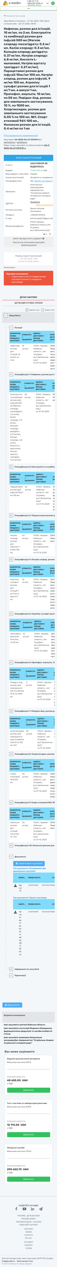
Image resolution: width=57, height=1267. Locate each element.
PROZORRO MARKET (28, 1219)
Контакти (28, 1235)
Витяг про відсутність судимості (28, 239)
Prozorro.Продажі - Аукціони (28, 1222)
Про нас (28, 1238)
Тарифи (28, 1248)
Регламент (28, 1242)
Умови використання (25, 1261)
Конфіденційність (8, 1261)
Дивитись (28, 1090)
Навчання (28, 1229)
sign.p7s (20, 888)
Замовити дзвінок (34, 5)
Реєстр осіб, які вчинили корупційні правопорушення (29, 243)
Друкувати (12, 1005)
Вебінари (28, 1245)
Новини (28, 1232)
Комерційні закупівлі (28, 1225)
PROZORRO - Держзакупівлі (28, 1216)
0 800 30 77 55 (32, 1)
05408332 (35, 202)
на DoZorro (22, 142)
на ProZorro (9, 142)
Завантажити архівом (29, 863)
